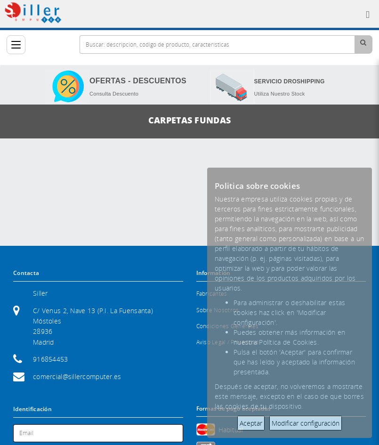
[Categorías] (16, 44)
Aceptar (251, 423)
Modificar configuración (305, 423)
